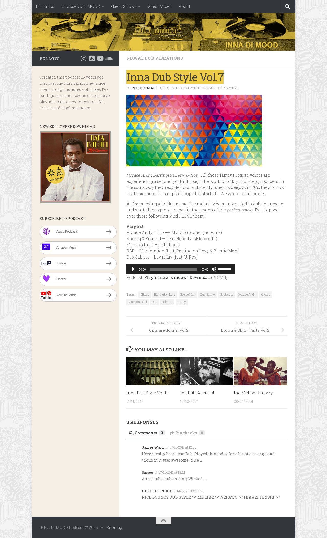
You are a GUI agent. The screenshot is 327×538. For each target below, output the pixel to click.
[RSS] (92, 58)
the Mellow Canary (253, 393)
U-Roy (181, 302)
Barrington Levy (165, 294)
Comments (147, 432)
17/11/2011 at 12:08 (183, 447)
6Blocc (144, 294)
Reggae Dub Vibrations (154, 58)
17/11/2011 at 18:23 (172, 472)
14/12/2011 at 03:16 (190, 491)
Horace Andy (247, 294)
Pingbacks (187, 432)
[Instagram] (83, 58)
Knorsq (265, 294)
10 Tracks (45, 6)
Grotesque (226, 294)
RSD (154, 302)
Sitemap (114, 527)
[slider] (173, 269)
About (184, 6)
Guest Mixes (159, 6)
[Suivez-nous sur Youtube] (100, 58)
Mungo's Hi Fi (137, 302)
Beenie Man (187, 294)
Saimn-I (167, 302)
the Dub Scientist (197, 393)
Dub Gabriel (207, 294)
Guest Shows (124, 6)
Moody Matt (145, 88)
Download (200, 277)
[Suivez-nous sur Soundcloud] (108, 58)
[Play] (133, 269)
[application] (180, 269)
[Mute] (214, 269)
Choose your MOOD (80, 6)
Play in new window (165, 277)
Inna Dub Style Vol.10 (147, 393)
